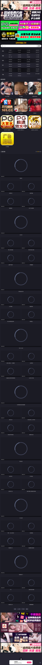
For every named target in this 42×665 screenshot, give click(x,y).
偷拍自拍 (19, 59)
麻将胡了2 (10, 52)
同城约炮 (10, 73)
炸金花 (19, 52)
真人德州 (19, 50)
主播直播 (28, 56)
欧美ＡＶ (28, 54)
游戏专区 (37, 50)
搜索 (39, 45)
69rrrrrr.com (21, 43)
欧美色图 (28, 64)
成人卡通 (28, 59)
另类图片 (37, 66)
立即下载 (29, 662)
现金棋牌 (28, 52)
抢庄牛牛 (37, 52)
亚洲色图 (19, 64)
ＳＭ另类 (37, 56)
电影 (3, 60)
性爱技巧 (37, 71)
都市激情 (10, 69)
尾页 (27, 609)
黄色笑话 (28, 71)
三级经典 (3, 151)
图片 (3, 65)
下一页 (23, 609)
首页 (15, 609)
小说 (3, 69)
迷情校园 (10, 71)
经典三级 (19, 61)
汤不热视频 (37, 73)
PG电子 (10, 50)
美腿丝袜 (10, 66)
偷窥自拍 (10, 64)
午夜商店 (19, 73)
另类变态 (37, 61)
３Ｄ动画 (37, 54)
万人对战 (28, 50)
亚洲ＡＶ (10, 54)
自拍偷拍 (19, 54)
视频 (3, 55)
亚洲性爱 (10, 59)
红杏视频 (10, 75)
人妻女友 (28, 69)
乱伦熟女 (28, 61)
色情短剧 (19, 75)
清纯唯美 (19, 66)
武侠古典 (37, 69)
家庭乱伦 (19, 69)
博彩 (3, 51)
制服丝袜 (10, 61)
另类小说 (19, 71)
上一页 (19, 609)
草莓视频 (28, 73)
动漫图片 (37, 64)
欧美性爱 (37, 59)
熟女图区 (28, 66)
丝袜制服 (19, 56)
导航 (3, 74)
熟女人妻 (10, 56)
